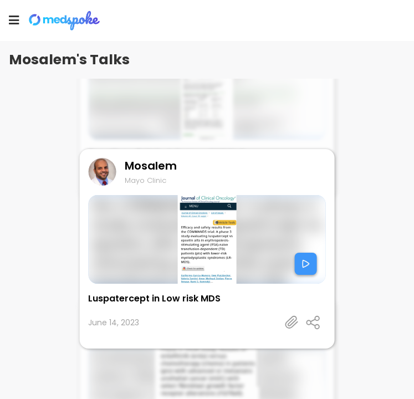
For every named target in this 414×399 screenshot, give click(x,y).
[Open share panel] (313, 322)
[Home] (69, 20)
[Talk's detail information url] (292, 322)
